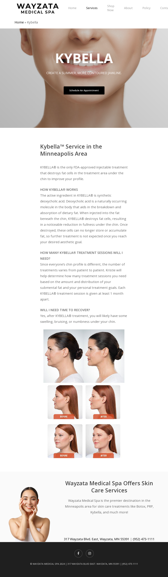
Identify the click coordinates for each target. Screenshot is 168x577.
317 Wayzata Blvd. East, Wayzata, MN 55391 (96, 539)
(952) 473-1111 (144, 539)
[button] (84, 90)
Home (19, 22)
